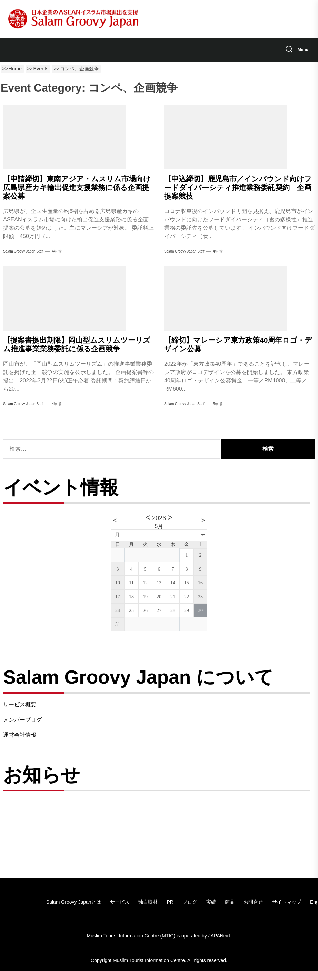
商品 (230, 902)
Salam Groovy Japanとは (73, 902)
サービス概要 (19, 704)
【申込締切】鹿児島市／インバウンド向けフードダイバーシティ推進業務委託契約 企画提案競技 (238, 187)
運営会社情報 (19, 735)
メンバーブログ (22, 720)
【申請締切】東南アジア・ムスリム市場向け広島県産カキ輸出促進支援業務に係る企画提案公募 (77, 187)
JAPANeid (219, 936)
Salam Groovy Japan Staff (23, 251)
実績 (211, 902)
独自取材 (148, 902)
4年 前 (57, 251)
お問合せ (253, 902)
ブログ (189, 902)
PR (170, 902)
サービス (119, 902)
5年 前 (218, 404)
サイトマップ (286, 902)
